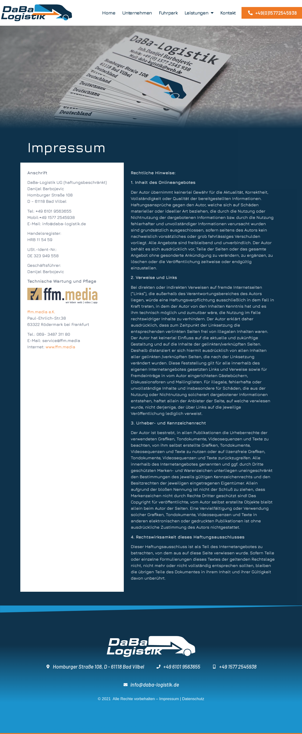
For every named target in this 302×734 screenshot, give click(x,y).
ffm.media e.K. (41, 311)
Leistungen (199, 12)
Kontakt (228, 12)
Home (108, 12)
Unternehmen (137, 12)
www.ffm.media (60, 346)
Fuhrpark (168, 12)
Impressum (169, 699)
